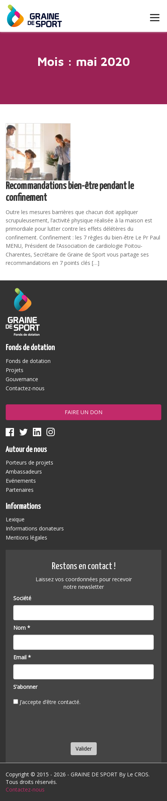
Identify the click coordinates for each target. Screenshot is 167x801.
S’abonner (25, 686)
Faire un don (83, 412)
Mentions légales (26, 537)
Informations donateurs (35, 528)
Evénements (21, 480)
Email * (22, 657)
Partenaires (20, 489)
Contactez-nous (25, 388)
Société (22, 598)
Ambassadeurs (24, 471)
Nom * (21, 627)
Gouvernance (22, 379)
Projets (14, 370)
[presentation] (70, 725)
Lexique (15, 519)
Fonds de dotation (28, 361)
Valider (84, 748)
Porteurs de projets (29, 462)
